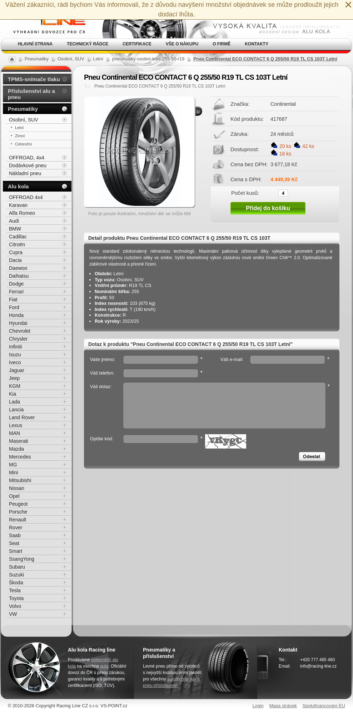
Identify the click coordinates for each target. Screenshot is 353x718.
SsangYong (21, 559)
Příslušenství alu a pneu (31, 94)
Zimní (20, 136)
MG (13, 464)
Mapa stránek (283, 705)
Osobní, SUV (23, 120)
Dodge (16, 284)
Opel (14, 496)
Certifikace (137, 43)
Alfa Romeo (22, 213)
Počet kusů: (245, 192)
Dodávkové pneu (27, 165)
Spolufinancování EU (323, 705)
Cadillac (18, 236)
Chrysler (18, 339)
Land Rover (22, 417)
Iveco (15, 362)
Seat (14, 543)
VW (13, 614)
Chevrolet (19, 331)
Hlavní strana (35, 43)
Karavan (18, 205)
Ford (14, 307)
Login (258, 705)
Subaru (17, 567)
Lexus (15, 425)
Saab (15, 535)
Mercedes (20, 457)
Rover (15, 527)
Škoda (16, 582)
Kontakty (256, 43)
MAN (14, 433)
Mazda (16, 449)
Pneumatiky (23, 109)
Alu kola (18, 186)
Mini (13, 472)
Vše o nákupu (182, 43)
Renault (17, 520)
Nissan (16, 488)
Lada (14, 402)
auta (104, 666)
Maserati (18, 441)
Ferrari (16, 291)
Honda (16, 315)
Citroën (17, 244)
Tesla (15, 590)
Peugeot (18, 504)
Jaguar (16, 370)
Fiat (13, 299)
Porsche (18, 512)
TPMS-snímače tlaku (34, 79)
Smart (15, 551)
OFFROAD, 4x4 (26, 157)
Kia (12, 394)
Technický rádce (87, 43)
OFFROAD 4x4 (26, 197)
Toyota (16, 598)
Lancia (16, 409)
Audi (14, 221)
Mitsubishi (20, 480)
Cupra (16, 252)
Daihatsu (19, 276)
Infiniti (15, 347)
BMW (15, 229)
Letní (19, 127)
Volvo (15, 606)
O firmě (221, 43)
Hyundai (18, 323)
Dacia (15, 260)
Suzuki (16, 575)
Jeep (14, 378)
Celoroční (23, 144)
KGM (14, 386)
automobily (177, 679)
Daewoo (18, 268)
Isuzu (15, 354)
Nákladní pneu (25, 173)
